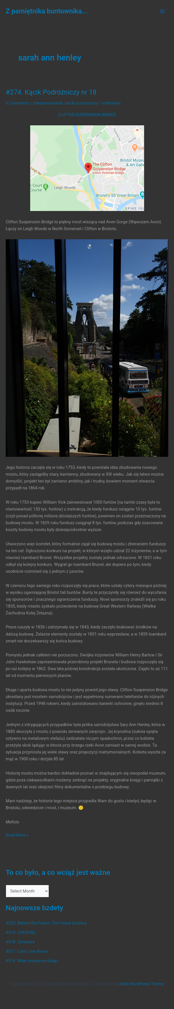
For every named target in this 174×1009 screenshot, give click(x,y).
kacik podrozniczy (81, 103)
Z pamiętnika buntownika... (47, 11)
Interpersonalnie (48, 103)
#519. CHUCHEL (21, 932)
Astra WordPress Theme (141, 983)
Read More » (17, 835)
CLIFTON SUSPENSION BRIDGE (87, 114)
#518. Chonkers (20, 941)
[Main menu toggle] (162, 11)
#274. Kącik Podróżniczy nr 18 (51, 92)
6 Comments (17, 103)
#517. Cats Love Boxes (27, 951)
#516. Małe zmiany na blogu (32, 960)
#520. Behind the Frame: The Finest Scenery (46, 923)
